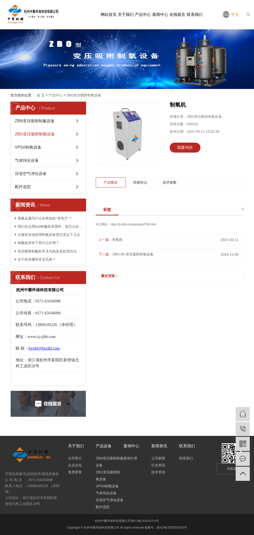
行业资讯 (158, 465)
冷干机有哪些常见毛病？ (37, 259)
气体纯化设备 (27, 160)
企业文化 (75, 465)
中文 (235, 14)
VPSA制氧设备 (28, 147)
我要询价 (185, 147)
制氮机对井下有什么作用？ (38, 243)
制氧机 (117, 240)
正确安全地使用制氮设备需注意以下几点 (49, 235)
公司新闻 (158, 458)
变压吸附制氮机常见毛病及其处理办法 (47, 251)
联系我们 (195, 14)
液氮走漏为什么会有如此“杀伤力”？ (45, 218)
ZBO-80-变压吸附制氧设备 (133, 254)
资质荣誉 (75, 472)
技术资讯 (158, 472)
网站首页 (109, 14)
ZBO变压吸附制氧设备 (83, 95)
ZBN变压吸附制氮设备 (35, 121)
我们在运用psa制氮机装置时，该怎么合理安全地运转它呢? (50, 226)
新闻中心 (160, 14)
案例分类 (130, 458)
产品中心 (143, 14)
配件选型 (23, 187)
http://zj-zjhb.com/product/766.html (133, 224)
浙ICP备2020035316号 (145, 521)
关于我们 (126, 14)
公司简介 (75, 458)
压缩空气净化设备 (31, 173)
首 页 (41, 95)
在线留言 (177, 14)
